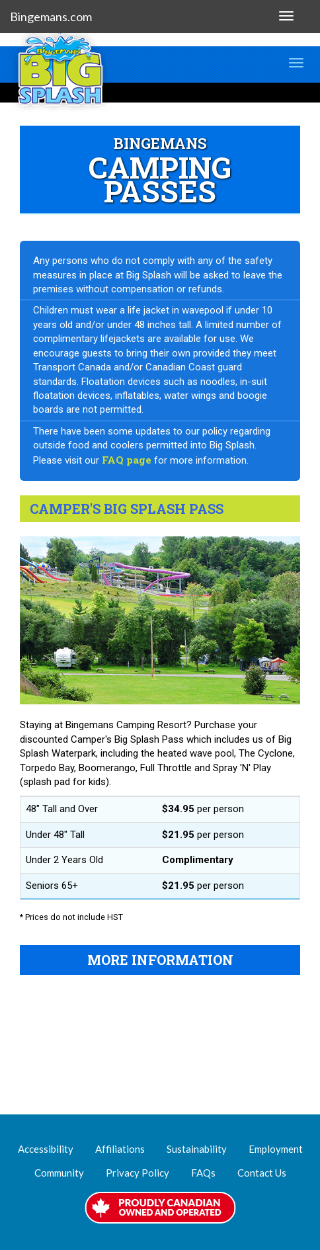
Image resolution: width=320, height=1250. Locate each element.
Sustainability (197, 1149)
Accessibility (45, 1149)
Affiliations (120, 1149)
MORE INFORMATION (160, 959)
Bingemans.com (51, 16)
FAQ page (126, 459)
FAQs (203, 1173)
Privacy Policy (137, 1173)
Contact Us (261, 1173)
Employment (276, 1149)
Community (59, 1173)
